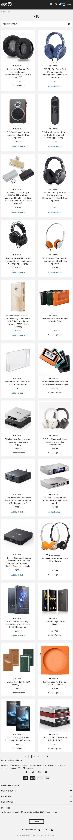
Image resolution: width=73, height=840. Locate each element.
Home (3, 12)
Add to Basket (54, 86)
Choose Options (18, 85)
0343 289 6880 (30, 830)
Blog (40, 830)
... (43, 756)
